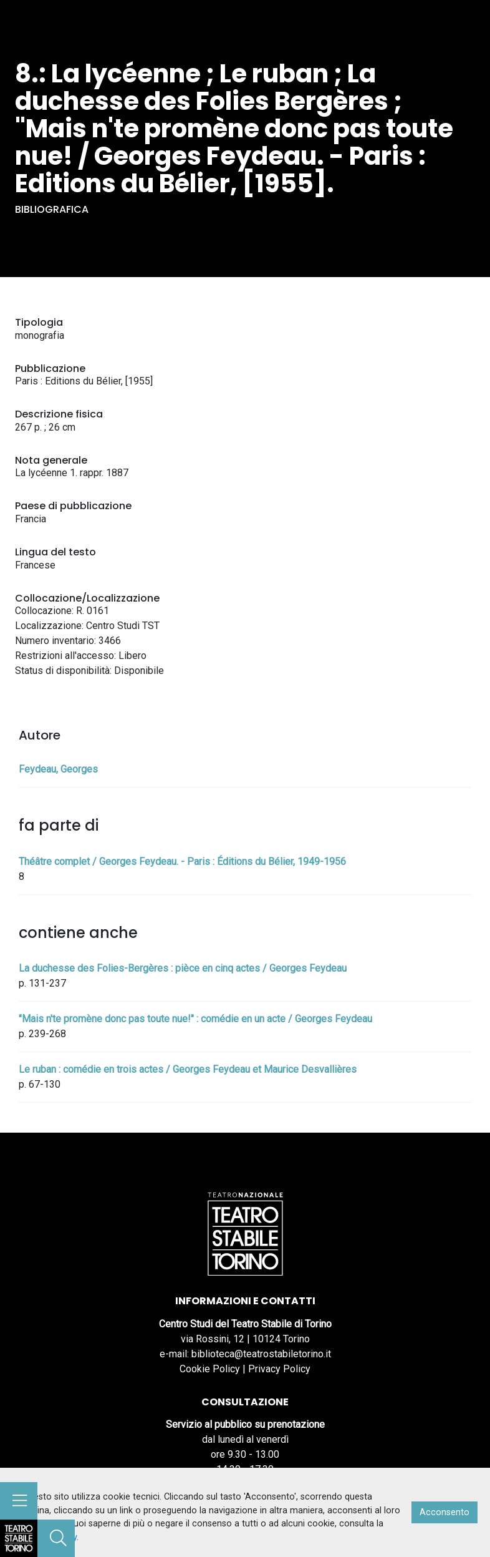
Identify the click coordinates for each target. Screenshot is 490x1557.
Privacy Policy (279, 1369)
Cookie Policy (210, 1369)
